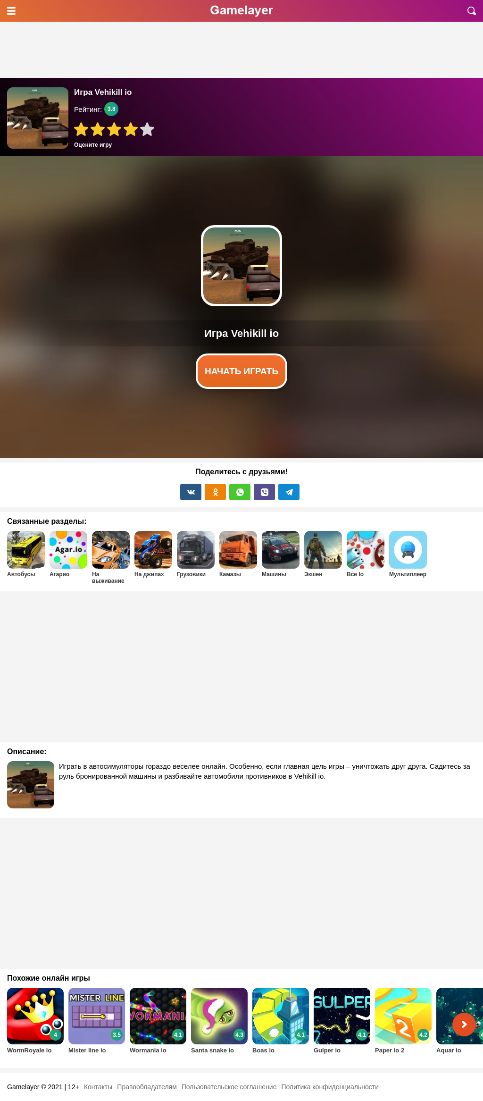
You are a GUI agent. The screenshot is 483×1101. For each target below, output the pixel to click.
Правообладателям (146, 1087)
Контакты (98, 1087)
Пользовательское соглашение (229, 1087)
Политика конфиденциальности (330, 1087)
